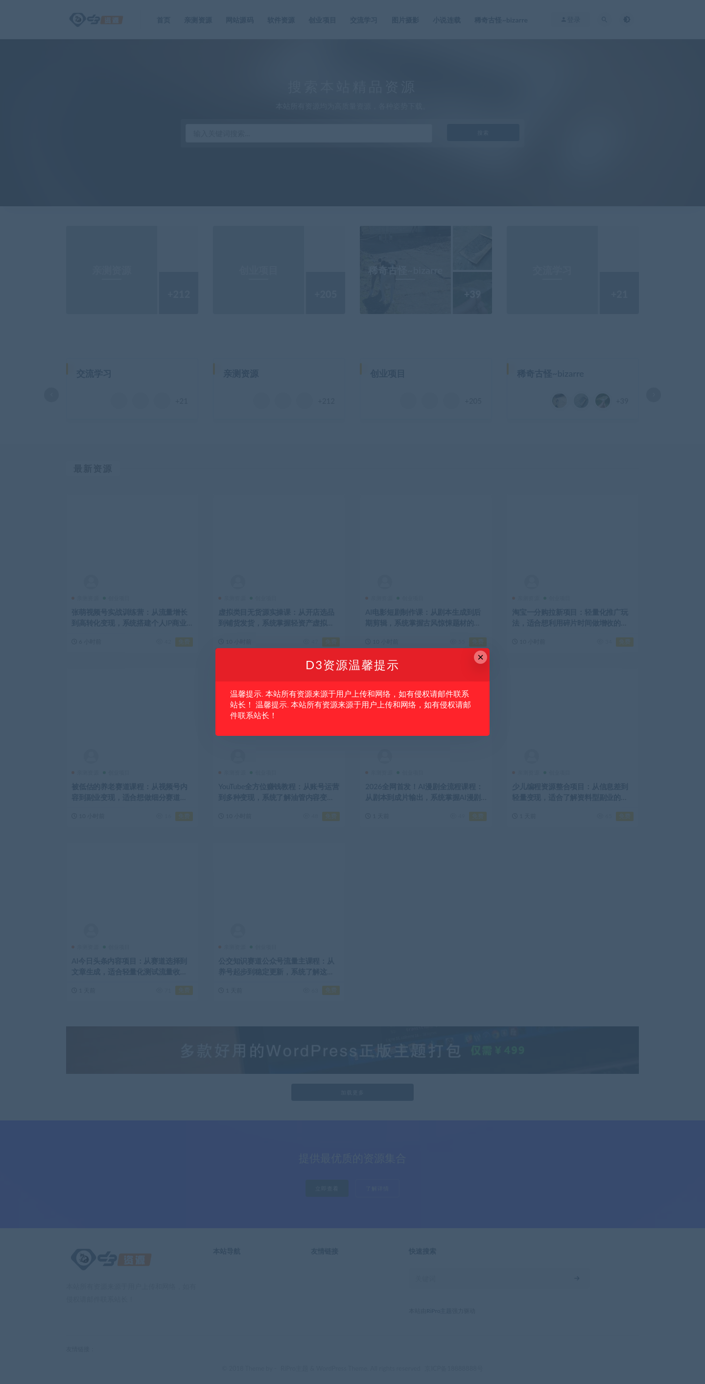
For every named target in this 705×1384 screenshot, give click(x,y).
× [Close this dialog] (480, 657)
